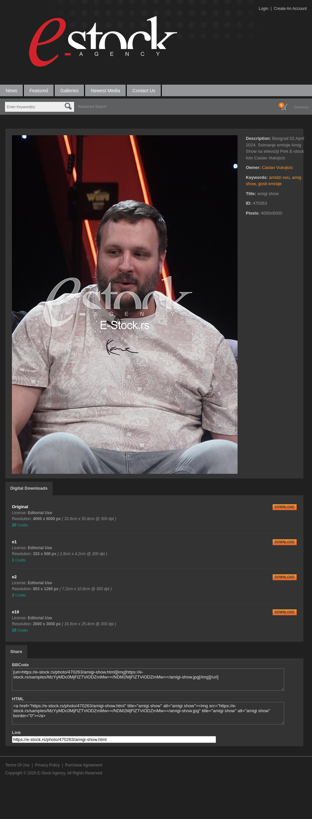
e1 (14, 541)
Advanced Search (92, 106)
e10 (15, 611)
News (11, 90)
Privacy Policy (47, 765)
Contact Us (143, 90)
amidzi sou (279, 177)
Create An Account (290, 8)
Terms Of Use (17, 765)
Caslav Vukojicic (277, 167)
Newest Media (105, 90)
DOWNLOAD (284, 507)
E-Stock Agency (51, 773)
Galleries (69, 90)
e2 (14, 576)
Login (263, 8)
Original (20, 506)
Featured (38, 90)
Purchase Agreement (83, 765)
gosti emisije (270, 183)
